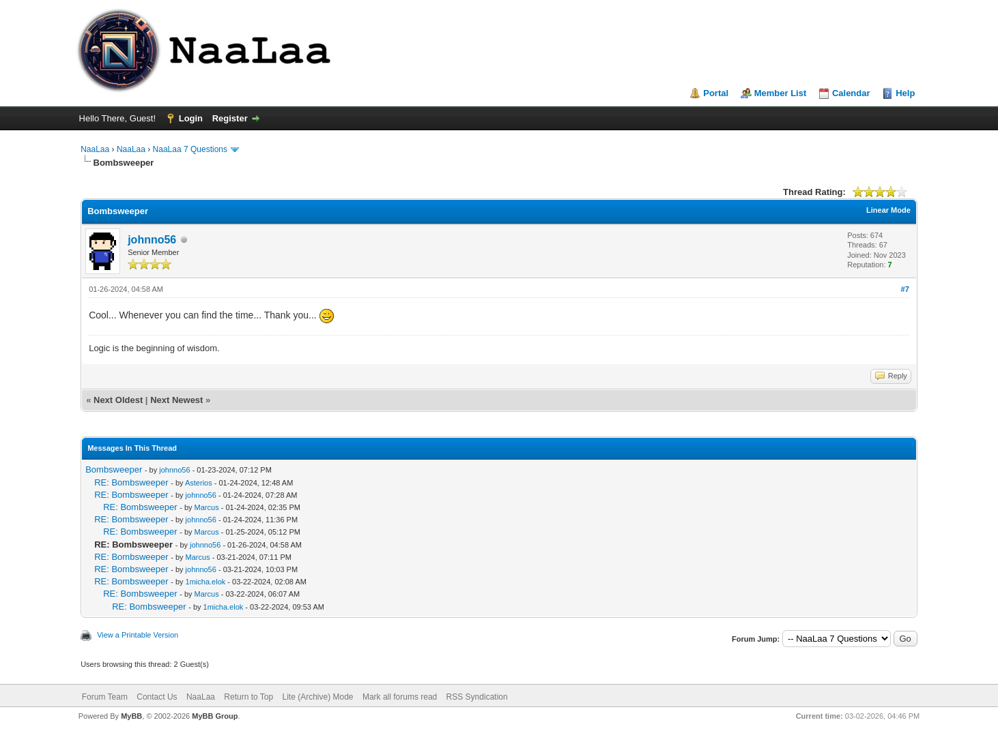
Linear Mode (888, 210)
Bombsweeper (113, 469)
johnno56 (152, 239)
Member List (780, 93)
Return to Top (248, 697)
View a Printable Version (137, 635)
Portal (715, 93)
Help (905, 93)
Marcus (207, 507)
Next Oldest (118, 400)
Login (191, 118)
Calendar (851, 93)
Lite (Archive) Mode (318, 697)
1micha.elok (206, 582)
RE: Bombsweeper (131, 482)
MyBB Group (215, 716)
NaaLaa (95, 149)
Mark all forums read (399, 697)
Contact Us (157, 697)
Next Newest (176, 400)
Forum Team (105, 697)
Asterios (198, 483)
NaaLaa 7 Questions (190, 149)
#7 (905, 289)
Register (230, 118)
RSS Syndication (477, 697)
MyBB (131, 716)
